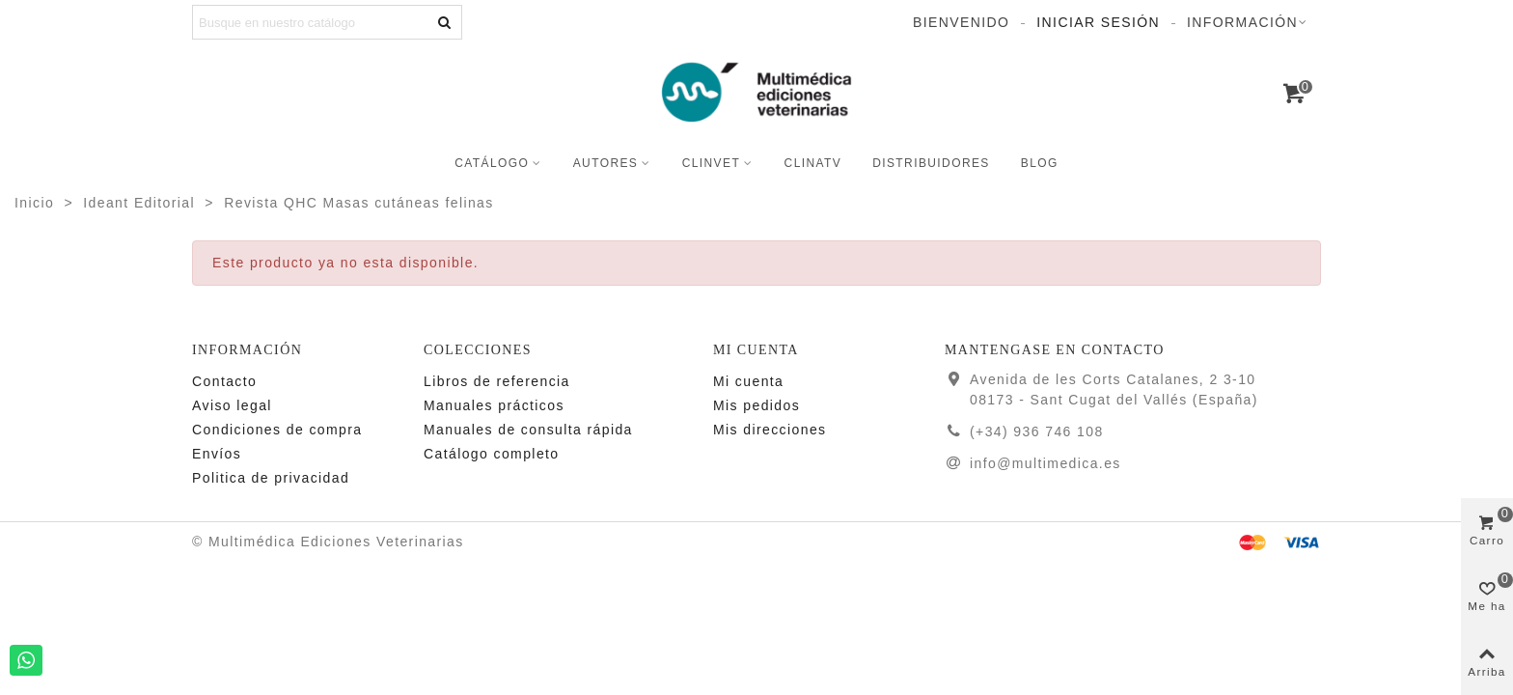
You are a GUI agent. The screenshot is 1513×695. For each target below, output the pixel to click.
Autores (606, 163)
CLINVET (711, 163)
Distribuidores (931, 163)
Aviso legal (232, 405)
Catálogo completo (492, 453)
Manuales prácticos (494, 405)
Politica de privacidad (270, 478)
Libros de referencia (497, 381)
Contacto (224, 381)
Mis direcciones (769, 429)
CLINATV (813, 163)
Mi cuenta (748, 381)
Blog (1040, 163)
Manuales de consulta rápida (528, 429)
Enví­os (216, 453)
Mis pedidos (756, 405)
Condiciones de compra (277, 429)
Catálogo (491, 163)
